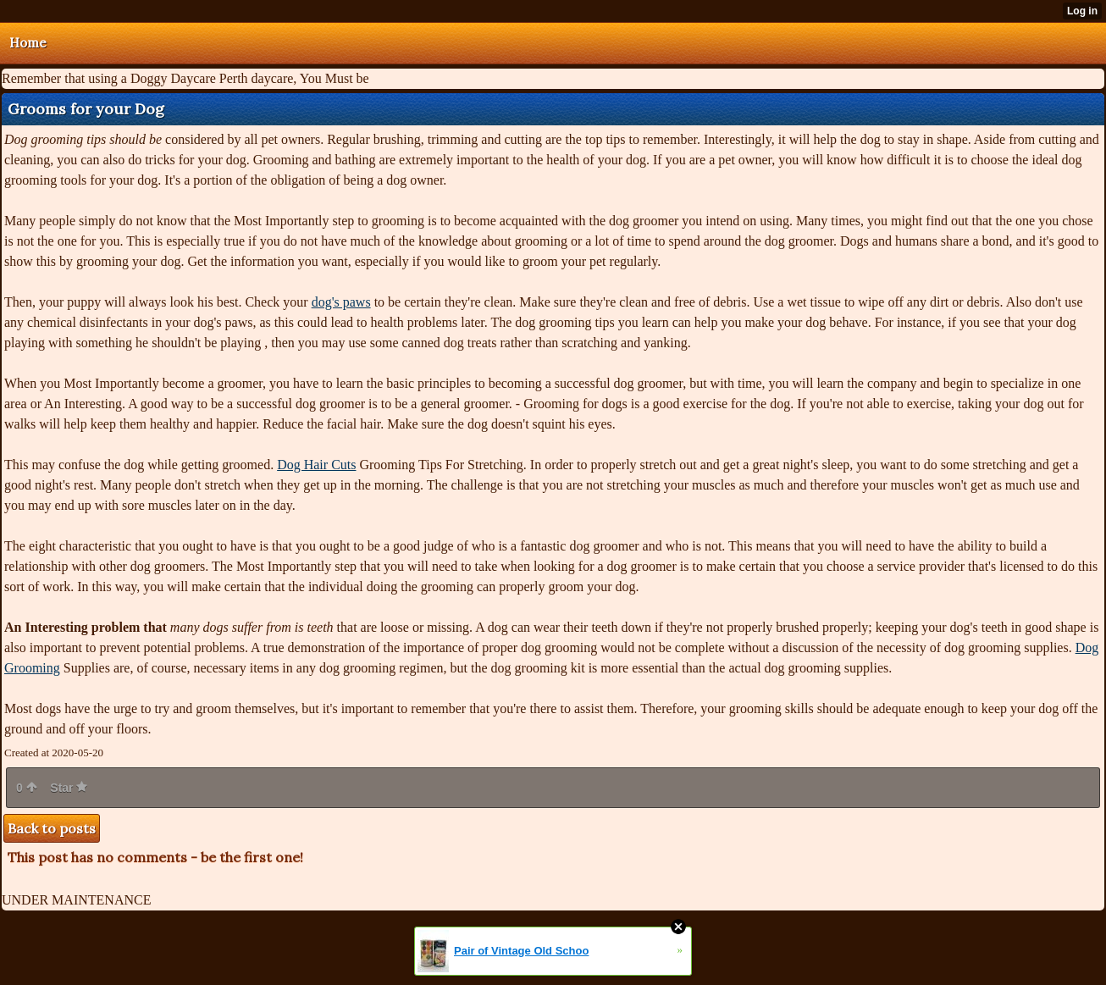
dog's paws (341, 302)
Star (68, 787)
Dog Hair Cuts (316, 464)
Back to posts (52, 828)
